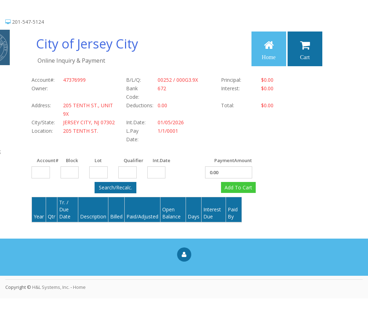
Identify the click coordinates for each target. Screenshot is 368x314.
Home (269, 50)
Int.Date (155, 160)
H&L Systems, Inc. (50, 287)
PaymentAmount (217, 160)
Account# (39, 160)
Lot (97, 160)
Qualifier (126, 160)
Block (68, 160)
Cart (305, 50)
